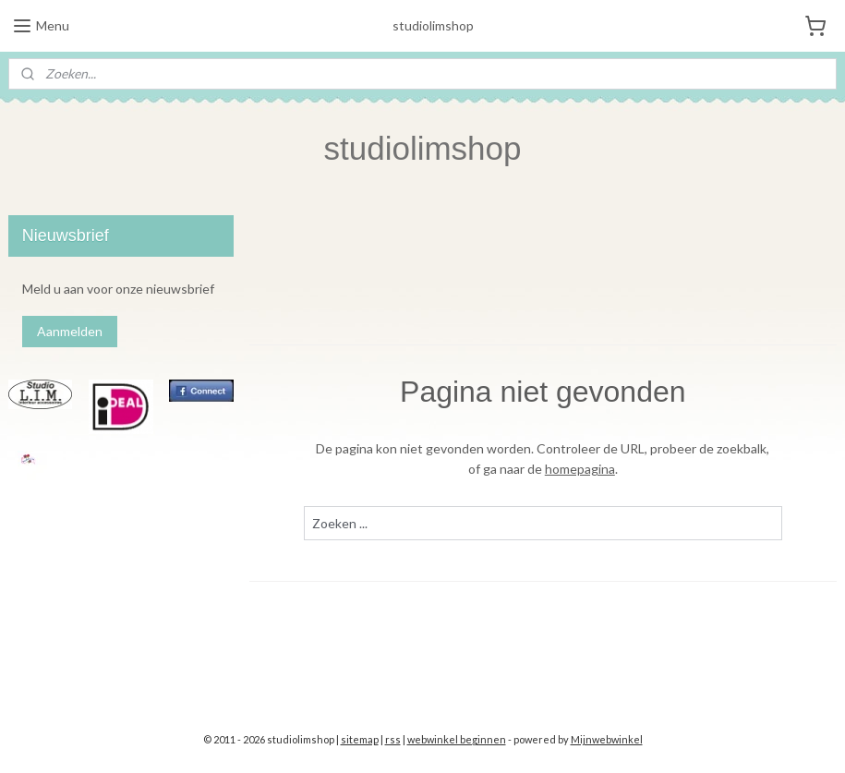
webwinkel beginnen (456, 739)
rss (393, 739)
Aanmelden (70, 331)
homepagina (580, 469)
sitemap (360, 739)
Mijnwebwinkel (607, 739)
